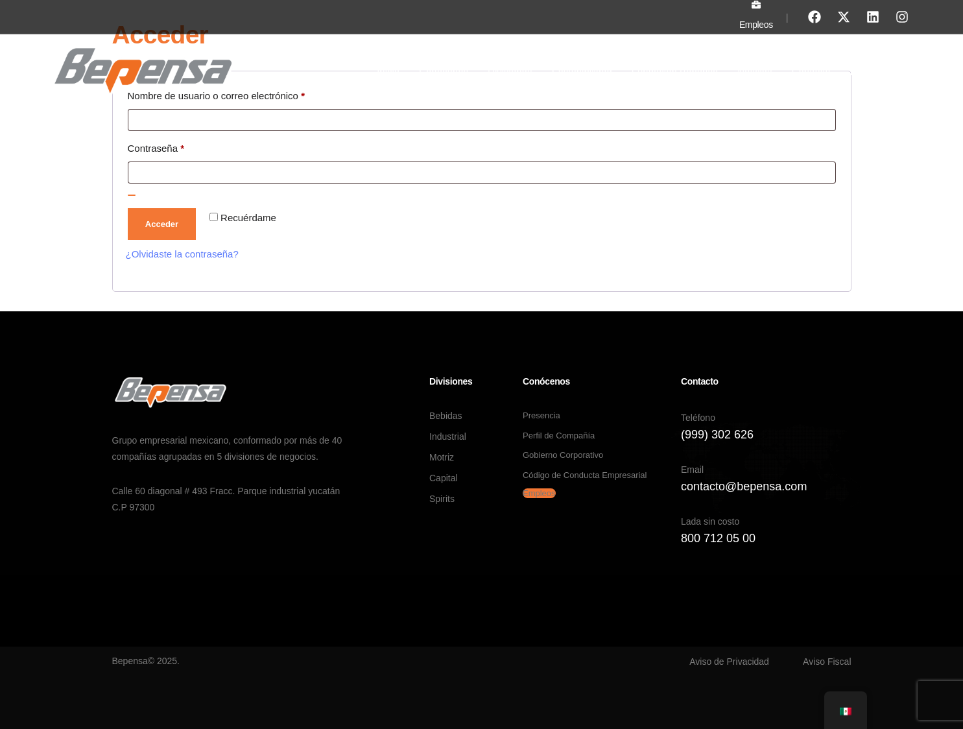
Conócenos (443, 71)
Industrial (447, 436)
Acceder (161, 224)
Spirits (442, 499)
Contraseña (179, 146)
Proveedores (877, 71)
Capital (443, 478)
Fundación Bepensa (675, 71)
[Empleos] (756, 4)
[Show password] (132, 195)
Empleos (756, 24)
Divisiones (510, 71)
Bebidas (445, 416)
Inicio (388, 71)
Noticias (754, 71)
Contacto (811, 71)
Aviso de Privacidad (729, 661)
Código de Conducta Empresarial (585, 474)
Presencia (541, 415)
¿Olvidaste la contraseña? (182, 253)
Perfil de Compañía (559, 435)
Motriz (441, 457)
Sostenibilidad (581, 71)
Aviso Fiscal (827, 661)
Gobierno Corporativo (563, 455)
